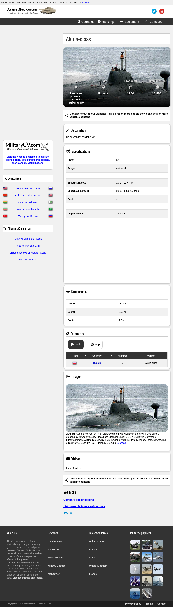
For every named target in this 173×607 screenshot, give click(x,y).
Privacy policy (133, 603)
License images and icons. (28, 577)
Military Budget (56, 565)
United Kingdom (98, 565)
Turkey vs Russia (28, 216)
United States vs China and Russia (28, 252)
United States (96, 541)
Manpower (54, 573)
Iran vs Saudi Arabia (28, 209)
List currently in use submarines (84, 506)
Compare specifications (78, 499)
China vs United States (28, 195)
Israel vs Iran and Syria (28, 245)
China (92, 557)
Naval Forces (55, 557)
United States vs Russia (28, 188)
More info (85, 2)
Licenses (121, 443)
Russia (97, 363)
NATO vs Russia (27, 259)
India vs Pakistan (28, 202)
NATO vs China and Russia (28, 238)
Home (149, 603)
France (93, 573)
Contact (161, 603)
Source (67, 512)
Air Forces (54, 549)
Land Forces (55, 541)
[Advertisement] (28, 84)
